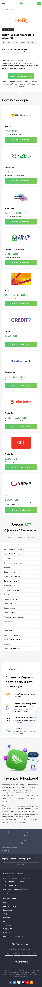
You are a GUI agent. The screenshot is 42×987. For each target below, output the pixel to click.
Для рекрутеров (9, 885)
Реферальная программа (13, 936)
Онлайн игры (10, 603)
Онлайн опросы (11, 612)
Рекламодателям (9, 906)
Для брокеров (8, 893)
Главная (5, 10)
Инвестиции (9, 585)
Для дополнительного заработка (15, 889)
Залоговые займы (11, 581)
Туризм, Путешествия (13, 640)
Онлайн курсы (10, 608)
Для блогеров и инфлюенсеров (15, 882)
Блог (5, 921)
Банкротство (9, 558)
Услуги (7, 644)
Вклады (7, 567)
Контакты (6, 932)
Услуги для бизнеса (12, 649)
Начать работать (21, 140)
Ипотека (8, 594)
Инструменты (8, 910)
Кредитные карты (11, 599)
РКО (6, 626)
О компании (7, 925)
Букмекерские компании (14, 563)
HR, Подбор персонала (14, 549)
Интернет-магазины (12, 590)
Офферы (13, 10)
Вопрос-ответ (8, 929)
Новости (6, 917)
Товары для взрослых (13, 635)
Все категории (11, 545)
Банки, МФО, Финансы (10, 42)
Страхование (10, 631)
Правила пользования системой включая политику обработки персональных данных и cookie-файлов (21, 954)
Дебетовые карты (12, 572)
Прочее (8, 622)
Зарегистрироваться (21, 76)
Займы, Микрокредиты (28, 42)
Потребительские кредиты (15, 617)
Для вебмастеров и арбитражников (16, 878)
